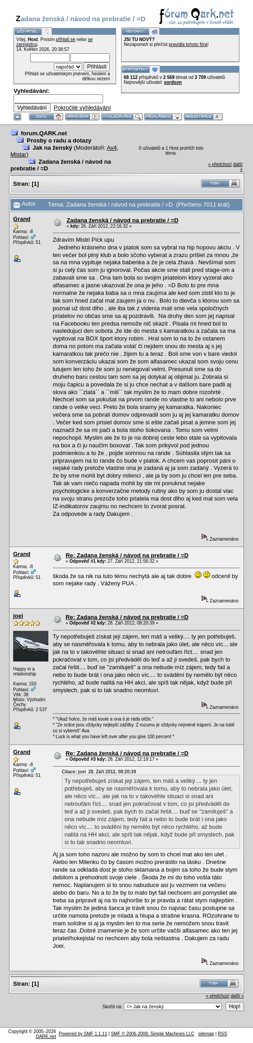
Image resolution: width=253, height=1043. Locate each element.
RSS (222, 1033)
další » (237, 995)
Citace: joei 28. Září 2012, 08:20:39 (99, 771)
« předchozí (220, 164)
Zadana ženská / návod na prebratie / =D (122, 220)
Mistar (18, 154)
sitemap (206, 1033)
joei (18, 615)
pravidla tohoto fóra (188, 44)
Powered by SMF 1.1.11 (83, 1033)
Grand (21, 219)
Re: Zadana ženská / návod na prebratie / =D (127, 555)
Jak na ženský (52, 147)
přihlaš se (65, 39)
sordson (173, 82)
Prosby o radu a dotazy (59, 140)
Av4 (112, 147)
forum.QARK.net (44, 133)
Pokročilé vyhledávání (82, 107)
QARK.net (46, 1036)
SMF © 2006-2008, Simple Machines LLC (152, 1033)
